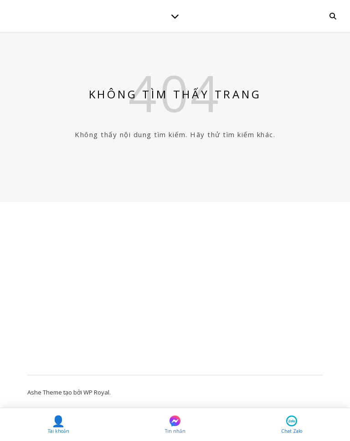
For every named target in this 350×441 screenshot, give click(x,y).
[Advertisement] (175, 293)
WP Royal (96, 392)
